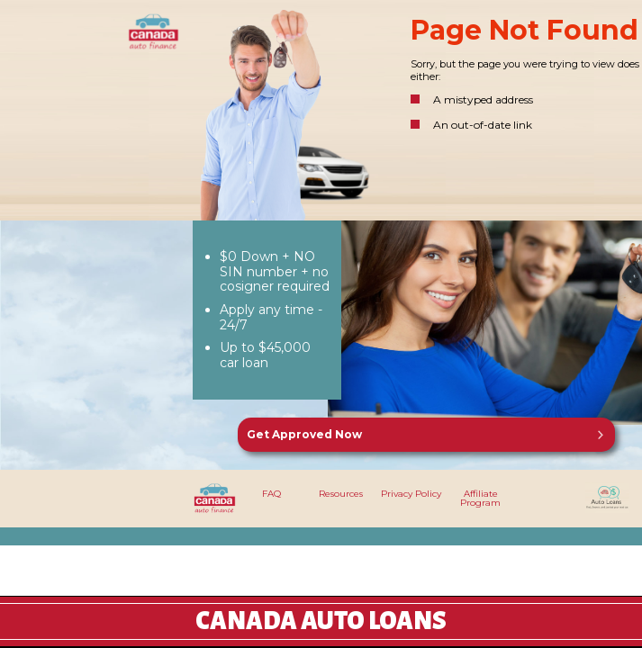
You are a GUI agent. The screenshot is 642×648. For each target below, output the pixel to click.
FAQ (271, 494)
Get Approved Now (304, 434)
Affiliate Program (480, 498)
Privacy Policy (411, 494)
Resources (341, 494)
